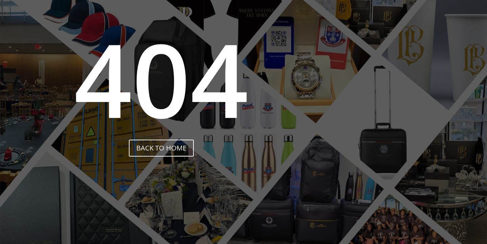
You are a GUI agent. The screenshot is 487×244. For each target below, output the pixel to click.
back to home (161, 147)
